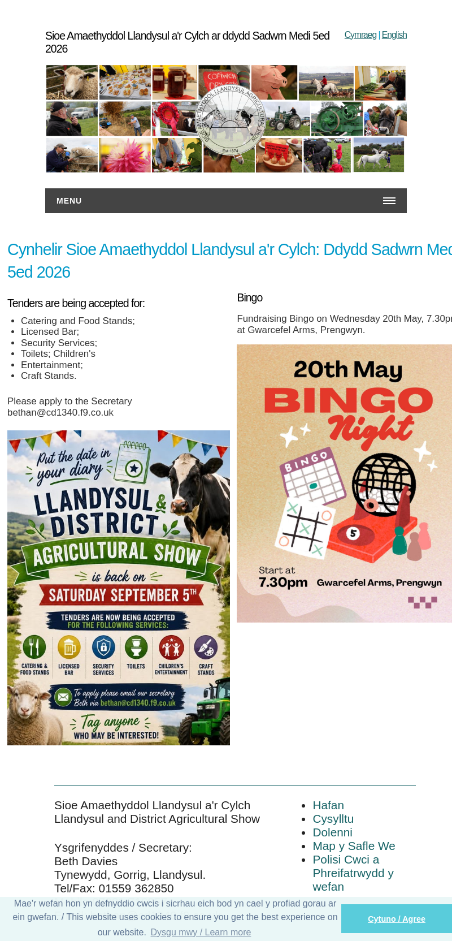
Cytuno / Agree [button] (396, 918)
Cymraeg (360, 35)
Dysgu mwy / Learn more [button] (201, 932)
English (394, 35)
